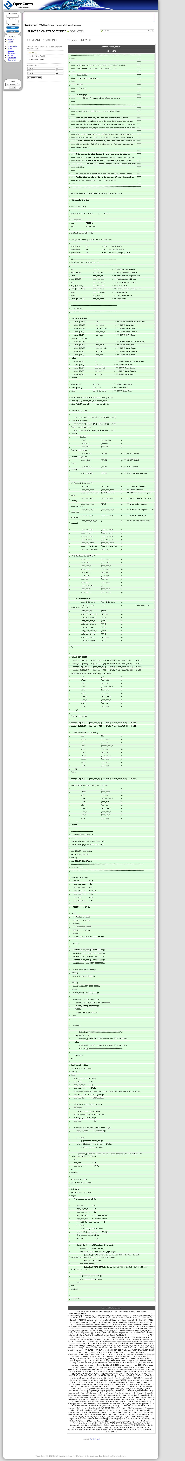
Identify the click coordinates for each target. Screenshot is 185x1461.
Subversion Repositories (46, 31)
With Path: (31, 71)
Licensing (11, 51)
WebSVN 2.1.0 (95, 1439)
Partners (11, 55)
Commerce (11, 53)
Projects (11, 39)
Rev (56, 65)
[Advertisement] (13, 71)
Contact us (12, 60)
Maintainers (12, 58)
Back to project (30, 25)
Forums (10, 42)
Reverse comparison (38, 59)
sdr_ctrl (77, 31)
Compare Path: (32, 65)
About (10, 44)
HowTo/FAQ (12, 46)
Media (10, 48)
